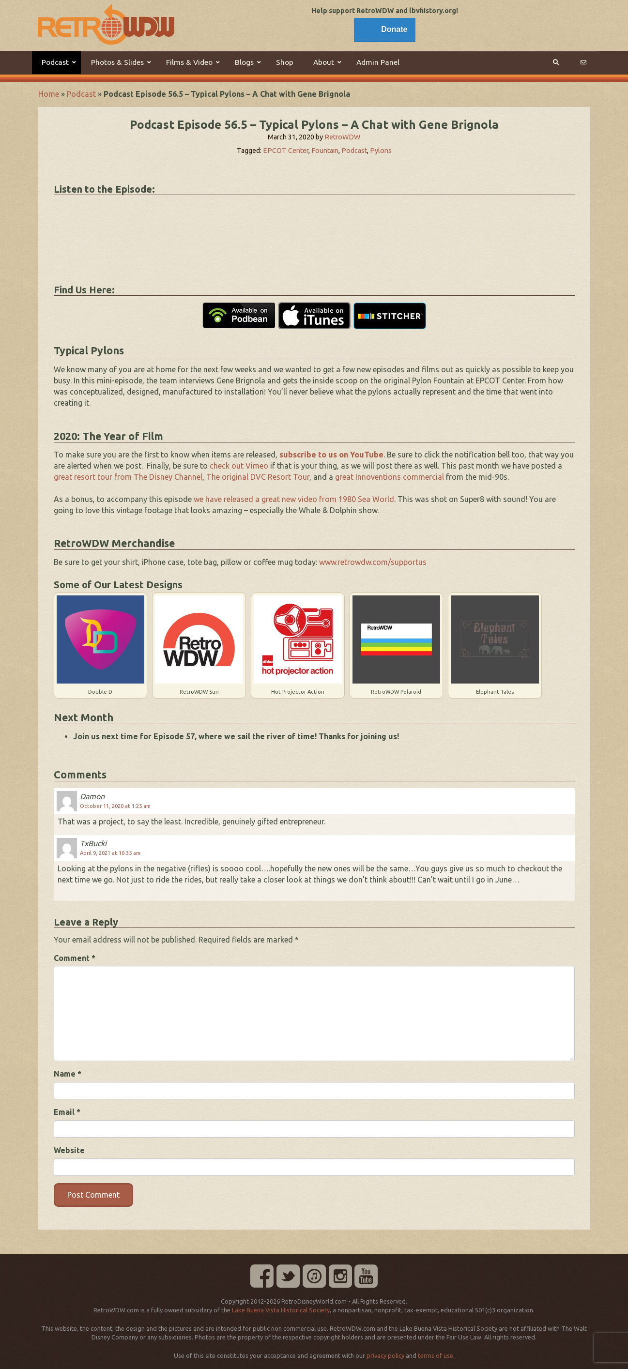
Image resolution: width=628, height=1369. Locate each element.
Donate (394, 29)
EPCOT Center (285, 150)
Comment (74, 958)
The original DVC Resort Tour (257, 476)
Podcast (81, 94)
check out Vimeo (239, 465)
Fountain (324, 150)
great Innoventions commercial (389, 476)
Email (67, 1112)
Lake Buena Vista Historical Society (281, 1310)
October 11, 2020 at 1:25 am (115, 806)
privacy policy (385, 1355)
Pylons (381, 150)
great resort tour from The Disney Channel (128, 476)
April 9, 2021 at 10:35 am (110, 853)
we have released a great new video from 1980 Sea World (294, 499)
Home (48, 94)
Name (67, 1073)
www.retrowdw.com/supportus (373, 562)
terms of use (435, 1355)
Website (69, 1150)
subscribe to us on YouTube (331, 454)
